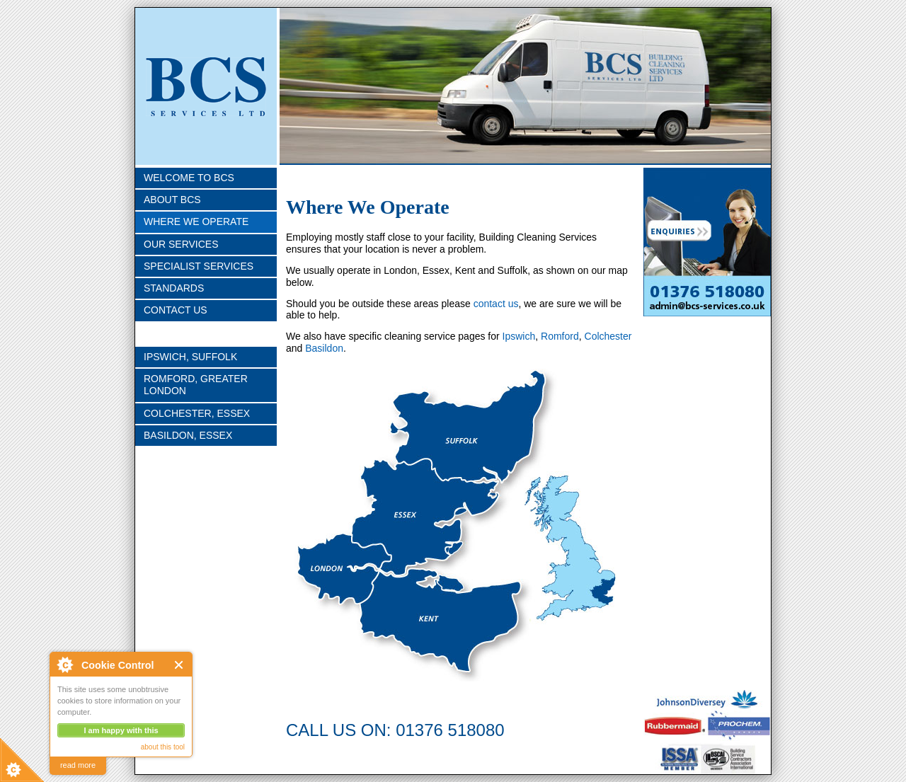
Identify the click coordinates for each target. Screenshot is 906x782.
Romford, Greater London (196, 384)
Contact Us (175, 310)
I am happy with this (121, 730)
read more (78, 765)
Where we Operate (196, 221)
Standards (174, 288)
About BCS (172, 199)
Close (179, 664)
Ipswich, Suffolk (190, 356)
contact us (496, 303)
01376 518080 (450, 730)
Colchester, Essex (197, 413)
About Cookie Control (64, 664)
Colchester (608, 336)
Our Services (181, 244)
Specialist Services (198, 266)
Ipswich (519, 336)
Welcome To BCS (189, 177)
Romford (560, 336)
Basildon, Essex (188, 435)
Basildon (324, 348)
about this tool (163, 747)
